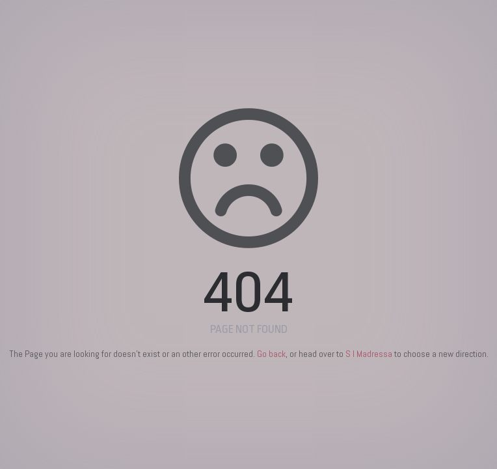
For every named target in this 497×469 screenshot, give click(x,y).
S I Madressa (368, 354)
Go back (271, 354)
